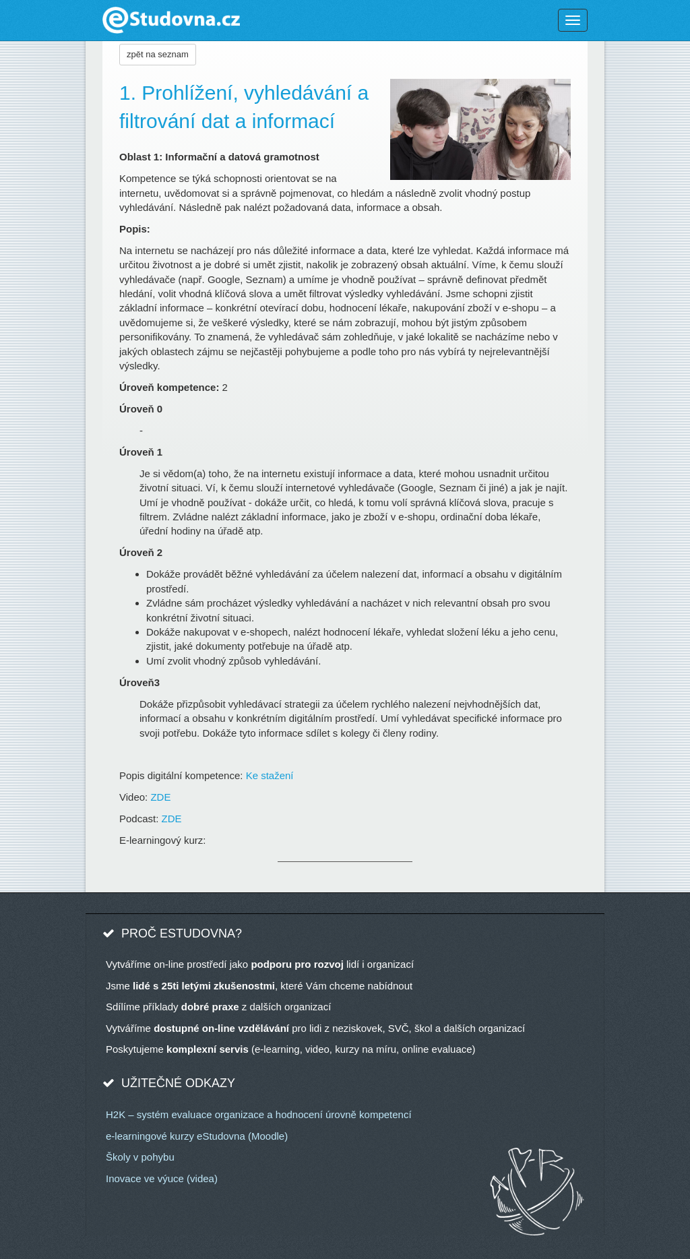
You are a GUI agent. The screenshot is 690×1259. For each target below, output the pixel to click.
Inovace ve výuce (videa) (162, 1178)
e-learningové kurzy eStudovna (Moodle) (197, 1136)
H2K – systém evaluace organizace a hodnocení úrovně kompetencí (259, 1114)
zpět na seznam (158, 54)
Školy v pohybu (140, 1157)
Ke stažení (270, 775)
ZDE (160, 797)
